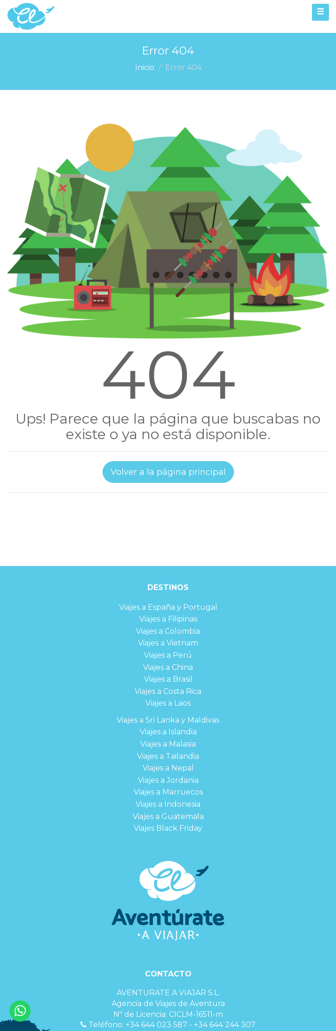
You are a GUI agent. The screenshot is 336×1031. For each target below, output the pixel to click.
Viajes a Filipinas (168, 618)
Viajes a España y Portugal (168, 607)
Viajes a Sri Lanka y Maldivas (168, 720)
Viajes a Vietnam (168, 642)
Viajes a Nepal (168, 767)
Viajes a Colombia (168, 631)
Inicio (144, 67)
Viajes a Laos (168, 703)
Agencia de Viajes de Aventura (168, 1003)
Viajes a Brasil (168, 679)
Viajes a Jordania (168, 780)
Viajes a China (168, 667)
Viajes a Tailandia (168, 756)
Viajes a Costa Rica (168, 691)
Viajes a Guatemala (168, 816)
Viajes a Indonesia (168, 804)
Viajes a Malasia (168, 744)
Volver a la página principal (168, 472)
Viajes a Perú (168, 655)
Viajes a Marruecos (168, 791)
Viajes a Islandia (168, 731)
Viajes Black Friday (168, 828)
